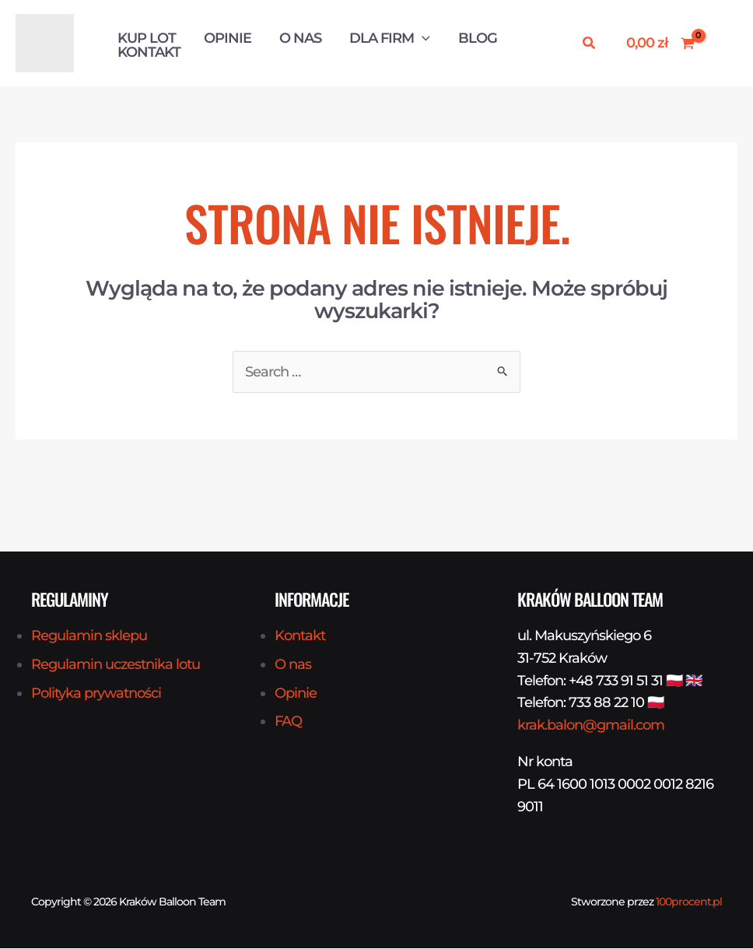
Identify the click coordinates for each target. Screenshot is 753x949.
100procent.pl (689, 902)
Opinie (227, 38)
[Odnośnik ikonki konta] (724, 44)
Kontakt (148, 52)
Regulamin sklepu (89, 636)
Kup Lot (146, 38)
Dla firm (389, 38)
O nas (300, 38)
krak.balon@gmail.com (590, 725)
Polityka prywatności (96, 693)
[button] (422, 38)
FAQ (288, 721)
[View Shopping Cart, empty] (660, 43)
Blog (477, 38)
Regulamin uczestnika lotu (115, 665)
